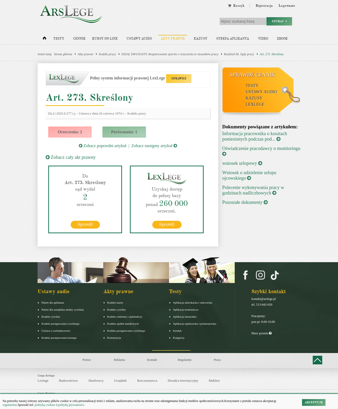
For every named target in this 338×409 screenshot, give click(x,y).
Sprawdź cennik (252, 75)
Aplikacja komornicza (185, 309)
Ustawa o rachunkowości (55, 330)
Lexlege (43, 380)
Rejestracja (264, 6)
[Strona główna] (44, 39)
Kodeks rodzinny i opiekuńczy (124, 316)
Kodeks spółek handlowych (123, 323)
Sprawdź (85, 224)
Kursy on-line (105, 39)
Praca (217, 360)
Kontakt (152, 360)
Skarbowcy (96, 380)
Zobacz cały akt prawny (71, 157)
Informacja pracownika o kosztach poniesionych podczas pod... (254, 136)
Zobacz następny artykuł (154, 145)
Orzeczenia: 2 (70, 132)
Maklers (214, 380)
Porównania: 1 (124, 132)
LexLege (255, 104)
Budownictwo (68, 380)
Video (263, 39)
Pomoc (86, 360)
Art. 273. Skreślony (272, 54)
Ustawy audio (139, 39)
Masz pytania (261, 333)
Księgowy (179, 337)
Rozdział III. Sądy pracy (239, 54)
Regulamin (185, 360)
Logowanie (287, 6)
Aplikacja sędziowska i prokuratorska (194, 323)
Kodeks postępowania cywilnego (60, 323)
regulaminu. (10, 405)
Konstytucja (114, 337)
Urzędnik (120, 380)
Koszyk (236, 6)
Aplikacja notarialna (184, 316)
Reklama (119, 360)
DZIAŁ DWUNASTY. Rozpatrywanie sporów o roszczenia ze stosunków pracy (170, 54)
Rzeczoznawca (147, 380)
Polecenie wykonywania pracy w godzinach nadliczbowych (253, 190)
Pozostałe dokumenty (245, 202)
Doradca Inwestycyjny (183, 380)
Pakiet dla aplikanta (52, 302)
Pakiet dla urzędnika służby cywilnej (62, 309)
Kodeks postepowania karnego (59, 337)
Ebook (282, 39)
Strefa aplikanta (232, 39)
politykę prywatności (71, 405)
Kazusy (200, 39)
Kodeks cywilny (50, 316)
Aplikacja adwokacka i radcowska (192, 302)
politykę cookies (45, 405)
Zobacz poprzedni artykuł (102, 145)
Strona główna (63, 54)
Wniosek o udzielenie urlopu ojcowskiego (249, 175)
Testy (58, 39)
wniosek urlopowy (242, 163)
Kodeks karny (115, 302)
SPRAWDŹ (178, 78)
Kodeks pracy (107, 54)
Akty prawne (173, 39)
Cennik (79, 39)
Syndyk (177, 330)
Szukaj (279, 21)
